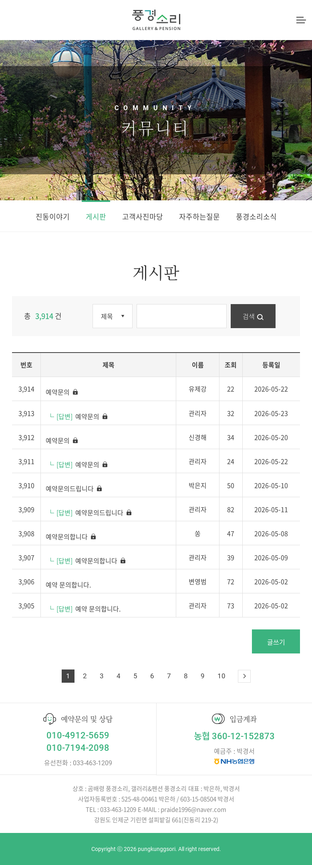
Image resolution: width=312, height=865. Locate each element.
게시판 (96, 216)
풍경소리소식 (256, 216)
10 (221, 676)
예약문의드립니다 (74, 488)
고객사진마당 (142, 216)
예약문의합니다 (71, 536)
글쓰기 (276, 642)
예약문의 (62, 392)
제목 (107, 316)
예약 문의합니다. (68, 584)
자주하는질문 (199, 216)
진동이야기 (53, 216)
